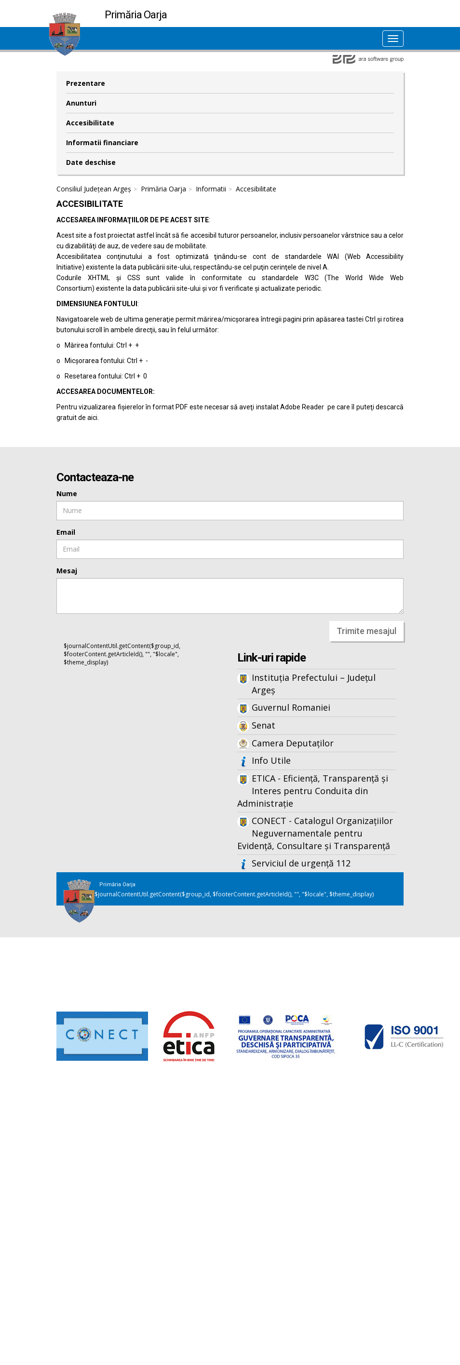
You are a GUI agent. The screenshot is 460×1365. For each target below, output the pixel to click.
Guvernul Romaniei (291, 707)
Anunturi (81, 103)
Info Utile (271, 760)
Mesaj (66, 570)
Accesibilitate (90, 122)
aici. (93, 417)
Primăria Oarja (163, 188)
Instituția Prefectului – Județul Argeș (314, 684)
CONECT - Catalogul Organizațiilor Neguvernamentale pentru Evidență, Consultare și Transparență (315, 833)
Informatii (211, 188)
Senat (263, 725)
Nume (66, 493)
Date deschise (91, 162)
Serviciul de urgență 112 (301, 863)
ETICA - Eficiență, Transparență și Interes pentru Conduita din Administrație (312, 790)
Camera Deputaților (293, 743)
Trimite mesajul (366, 631)
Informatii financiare (102, 142)
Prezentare (85, 83)
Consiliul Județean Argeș (93, 188)
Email (65, 532)
